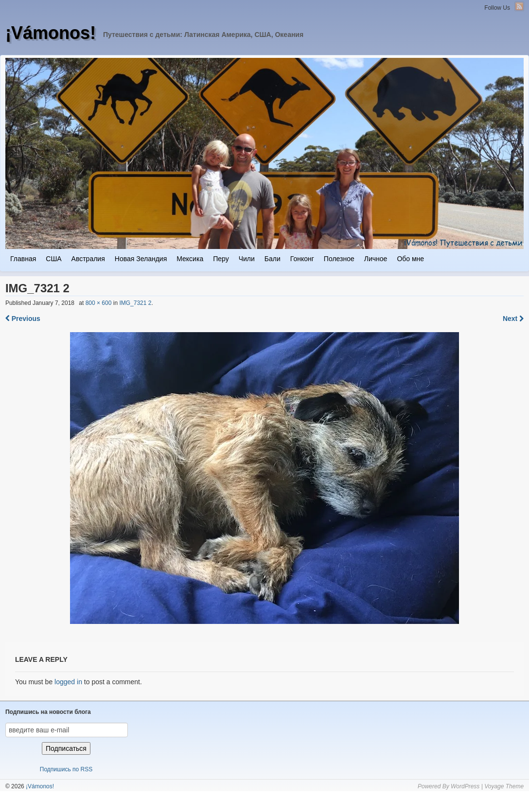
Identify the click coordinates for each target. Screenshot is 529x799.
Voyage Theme (504, 786)
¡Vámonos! (50, 33)
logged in (68, 682)
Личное (376, 259)
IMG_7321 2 (135, 303)
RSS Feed (519, 6)
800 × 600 (99, 303)
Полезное (339, 259)
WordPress (465, 786)
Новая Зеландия (141, 259)
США (53, 259)
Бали (272, 259)
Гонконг (302, 259)
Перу (221, 259)
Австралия (88, 259)
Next (513, 318)
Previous (22, 318)
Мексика (189, 259)
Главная (23, 259)
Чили (247, 259)
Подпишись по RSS (66, 769)
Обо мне (410, 259)
